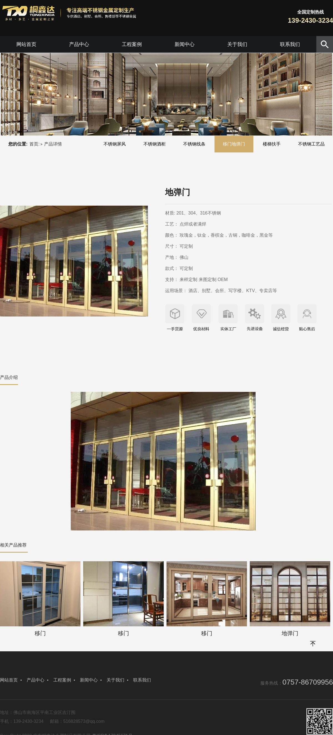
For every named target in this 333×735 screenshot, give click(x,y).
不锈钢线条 (194, 144)
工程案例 (132, 44)
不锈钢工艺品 (311, 144)
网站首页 (26, 44)
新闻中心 (185, 44)
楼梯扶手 (272, 144)
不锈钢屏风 (115, 144)
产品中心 (79, 44)
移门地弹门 (234, 144)
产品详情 (53, 144)
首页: (34, 144)
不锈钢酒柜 (154, 144)
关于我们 (237, 44)
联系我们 (290, 44)
